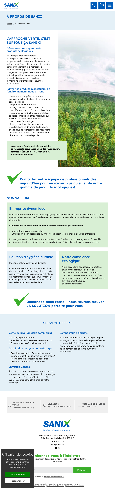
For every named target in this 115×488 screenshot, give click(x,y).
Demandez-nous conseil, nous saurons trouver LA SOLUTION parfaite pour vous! (65, 304)
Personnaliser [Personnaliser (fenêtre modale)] (17, 480)
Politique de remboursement (74, 486)
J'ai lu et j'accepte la (45, 476)
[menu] (109, 5)
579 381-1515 (58, 441)
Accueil (9, 23)
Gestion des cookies (38, 486)
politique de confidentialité (54, 477)
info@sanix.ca (57, 444)
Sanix (44, 484)
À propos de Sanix (22, 23)
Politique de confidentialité (55, 486)
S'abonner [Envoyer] (82, 470)
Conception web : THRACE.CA (70, 484)
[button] (94, 5)
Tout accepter (18, 474)
